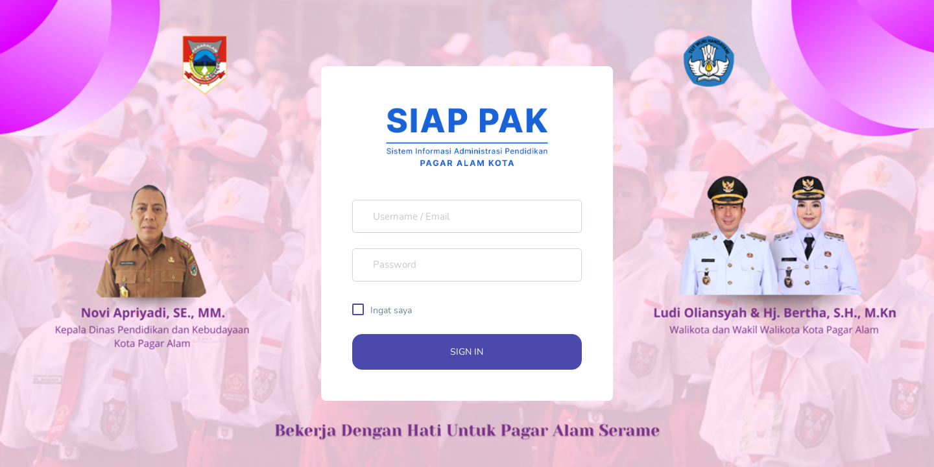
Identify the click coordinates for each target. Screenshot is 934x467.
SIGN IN (466, 352)
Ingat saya (391, 310)
